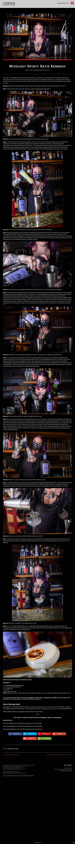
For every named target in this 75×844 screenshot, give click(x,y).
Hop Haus (39, 89)
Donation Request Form (63, 3)
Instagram (47, 697)
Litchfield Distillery (37, 70)
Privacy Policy (15, 775)
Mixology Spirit (11, 748)
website (32, 697)
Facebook (55, 697)
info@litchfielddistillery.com (66, 770)
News (17, 748)
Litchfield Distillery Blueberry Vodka (14, 685)
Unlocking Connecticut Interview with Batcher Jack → (59, 754)
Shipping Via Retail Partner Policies (26, 775)
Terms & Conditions (7, 775)
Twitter (49, 717)
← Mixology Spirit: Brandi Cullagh (11, 754)
